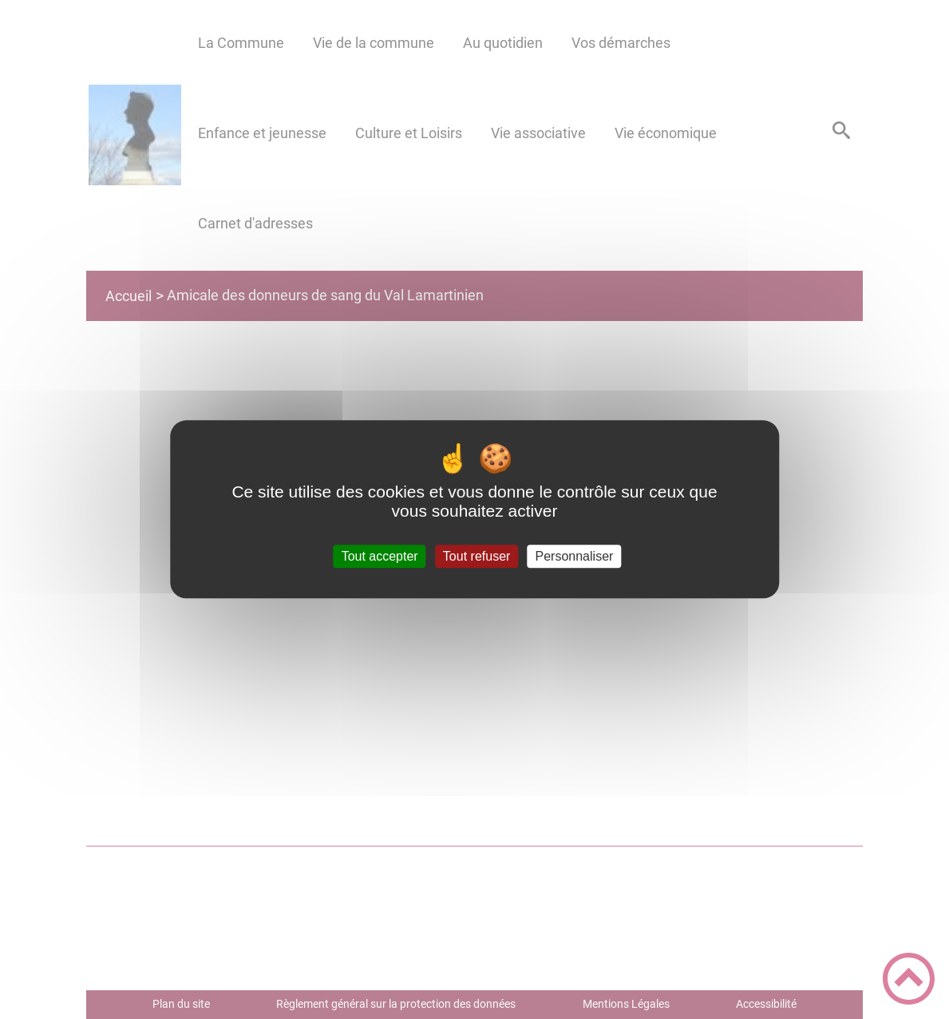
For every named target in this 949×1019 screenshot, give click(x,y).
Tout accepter (380, 556)
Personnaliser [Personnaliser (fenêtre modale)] (575, 556)
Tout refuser (476, 556)
